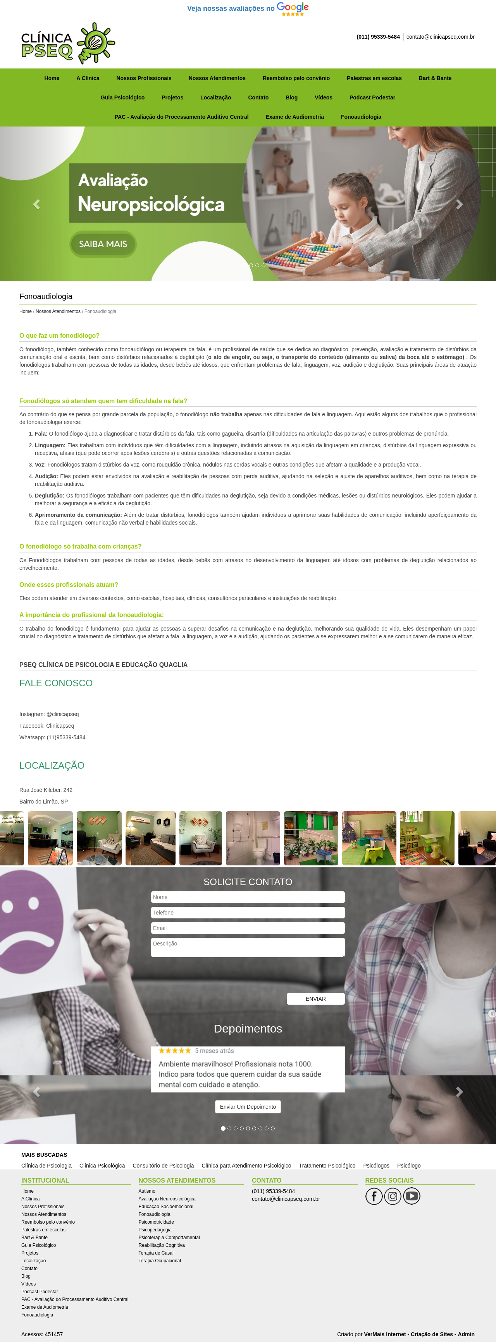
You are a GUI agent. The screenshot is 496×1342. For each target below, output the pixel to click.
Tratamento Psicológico (327, 1165)
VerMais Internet (385, 1334)
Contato (258, 97)
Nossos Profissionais (143, 78)
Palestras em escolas (374, 78)
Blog (292, 97)
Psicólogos (376, 1165)
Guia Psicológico (123, 97)
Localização (215, 97)
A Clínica (87, 78)
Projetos (172, 97)
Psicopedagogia (155, 1230)
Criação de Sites (432, 1334)
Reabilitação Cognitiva (162, 1245)
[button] (37, 204)
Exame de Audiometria (295, 117)
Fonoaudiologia (361, 117)
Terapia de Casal (156, 1253)
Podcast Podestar (372, 97)
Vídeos (323, 97)
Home (51, 78)
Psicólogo (409, 1165)
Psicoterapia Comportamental (169, 1237)
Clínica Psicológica (102, 1165)
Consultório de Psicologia (163, 1165)
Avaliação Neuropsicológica (167, 1199)
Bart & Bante (435, 78)
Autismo (147, 1191)
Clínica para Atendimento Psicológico (246, 1165)
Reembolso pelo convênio (296, 78)
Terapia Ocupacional (160, 1260)
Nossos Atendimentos (217, 78)
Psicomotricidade (156, 1222)
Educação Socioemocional (166, 1206)
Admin (466, 1334)
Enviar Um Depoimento (248, 1107)
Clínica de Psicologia (46, 1165)
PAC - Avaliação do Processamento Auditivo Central (182, 117)
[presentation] (210, 976)
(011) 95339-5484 (378, 37)
